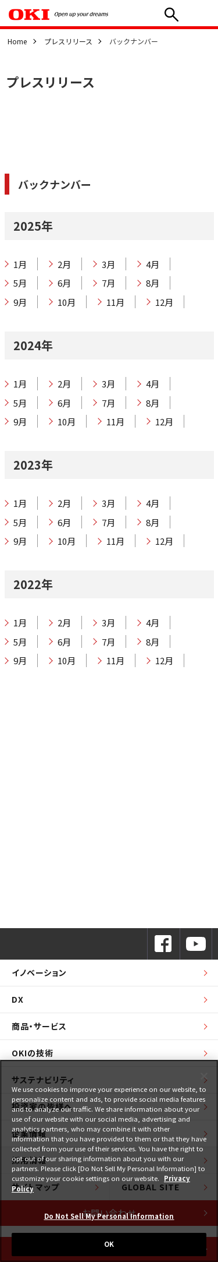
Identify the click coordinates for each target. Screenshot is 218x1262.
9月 (20, 302)
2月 (64, 264)
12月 (164, 302)
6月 (64, 283)
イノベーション (39, 972)
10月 (67, 302)
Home (17, 41)
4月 (152, 264)
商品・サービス (39, 1026)
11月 (115, 302)
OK (109, 1244)
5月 (20, 283)
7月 (108, 283)
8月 (152, 283)
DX (18, 999)
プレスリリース (68, 41)
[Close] (204, 1076)
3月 (108, 264)
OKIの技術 (32, 1053)
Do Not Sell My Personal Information (109, 1216)
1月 (20, 264)
